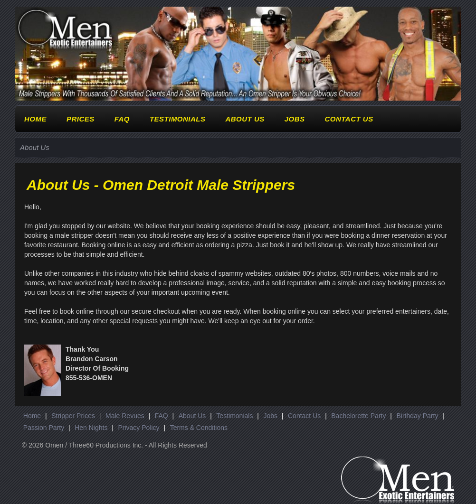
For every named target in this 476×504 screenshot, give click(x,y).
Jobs (295, 119)
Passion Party (43, 427)
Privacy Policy (138, 427)
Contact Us (348, 119)
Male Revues (124, 416)
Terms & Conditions (199, 427)
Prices (81, 119)
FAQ (122, 119)
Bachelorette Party (358, 416)
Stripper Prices (73, 416)
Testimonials (178, 119)
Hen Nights (91, 427)
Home (35, 119)
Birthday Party (417, 416)
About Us (244, 119)
